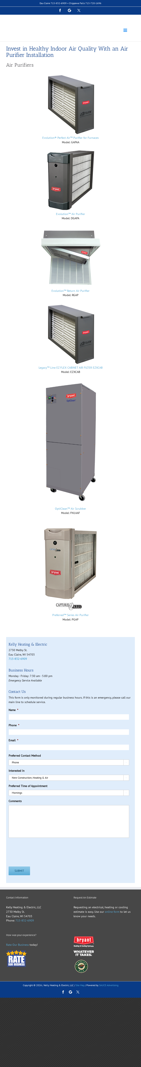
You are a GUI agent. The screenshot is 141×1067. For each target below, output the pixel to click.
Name (13, 710)
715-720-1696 (93, 3)
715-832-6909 (59, 3)
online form (111, 912)
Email (13, 740)
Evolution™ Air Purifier (70, 214)
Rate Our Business (17, 945)
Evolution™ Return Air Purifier (70, 291)
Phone (14, 725)
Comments (15, 801)
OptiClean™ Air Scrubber (70, 508)
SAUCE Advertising (108, 985)
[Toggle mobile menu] (125, 30)
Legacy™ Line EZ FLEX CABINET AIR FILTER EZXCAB (71, 367)
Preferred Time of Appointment (28, 786)
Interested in (17, 771)
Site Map (80, 985)
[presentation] (40, 849)
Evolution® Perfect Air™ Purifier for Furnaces (70, 138)
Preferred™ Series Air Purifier (70, 615)
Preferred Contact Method (25, 755)
